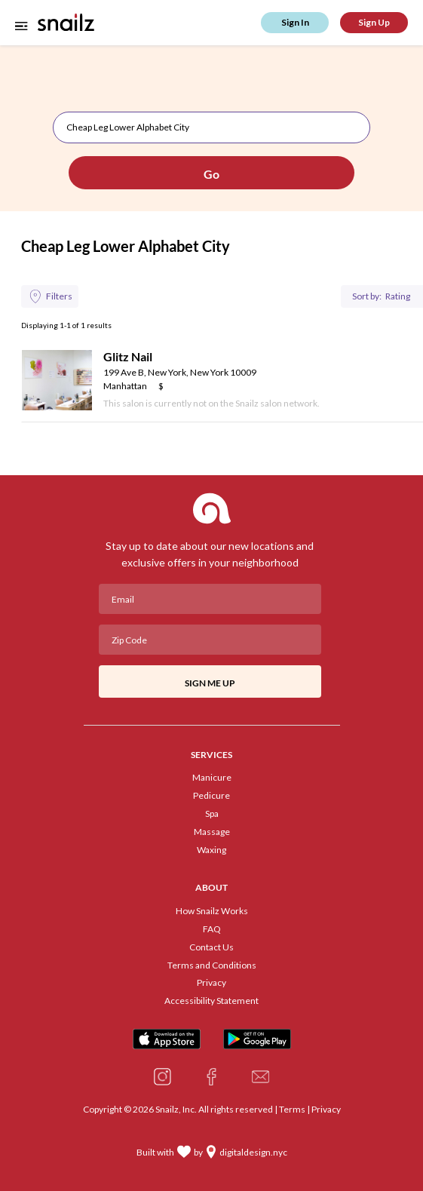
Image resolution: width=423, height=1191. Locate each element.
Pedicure (211, 795)
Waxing (211, 850)
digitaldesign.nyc (253, 1152)
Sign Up (374, 22)
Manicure (211, 777)
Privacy (211, 983)
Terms (292, 1109)
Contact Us (211, 947)
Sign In (295, 22)
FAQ (212, 929)
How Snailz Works (212, 911)
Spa (212, 814)
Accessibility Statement (211, 1001)
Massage (212, 832)
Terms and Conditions (211, 965)
